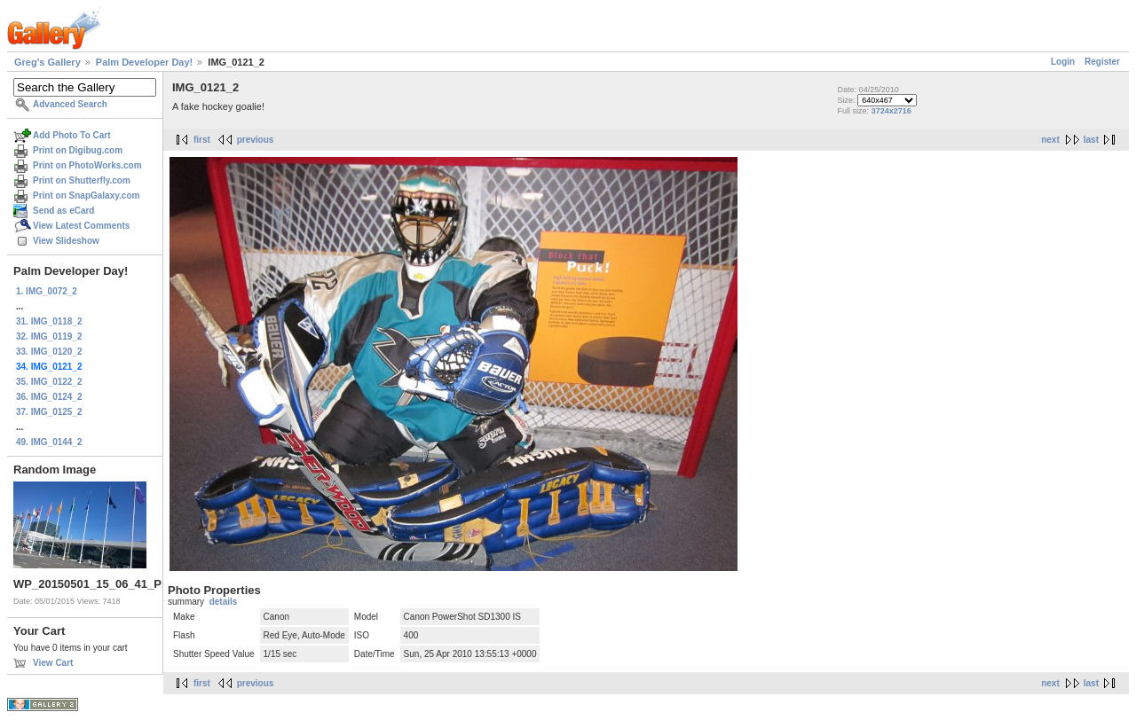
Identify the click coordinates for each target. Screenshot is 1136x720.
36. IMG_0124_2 (49, 397)
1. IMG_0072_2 (46, 291)
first (201, 140)
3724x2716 (891, 110)
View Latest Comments (81, 226)
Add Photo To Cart (72, 135)
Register (1102, 62)
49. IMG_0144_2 (49, 442)
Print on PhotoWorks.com (87, 165)
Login (1063, 62)
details (223, 602)
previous (255, 140)
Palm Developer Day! (144, 62)
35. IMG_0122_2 (49, 382)
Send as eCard (63, 210)
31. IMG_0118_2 (49, 321)
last (1091, 140)
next (1050, 140)
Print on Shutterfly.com (81, 180)
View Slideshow (66, 241)
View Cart (53, 663)
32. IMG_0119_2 (49, 336)
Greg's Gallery (47, 62)
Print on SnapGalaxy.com (86, 195)
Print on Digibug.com (77, 150)
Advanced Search (70, 104)
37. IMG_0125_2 (49, 412)
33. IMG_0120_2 (49, 351)
